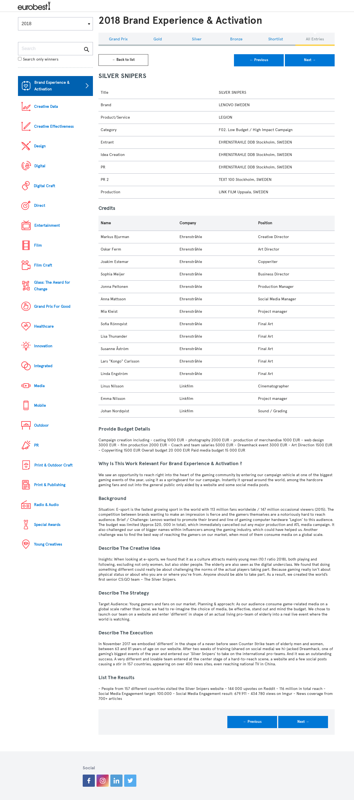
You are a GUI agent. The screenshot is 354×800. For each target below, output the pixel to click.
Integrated (43, 366)
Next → (310, 60)
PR (36, 445)
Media (39, 386)
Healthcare (44, 326)
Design (40, 146)
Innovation (43, 346)
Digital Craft (44, 186)
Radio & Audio (46, 504)
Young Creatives (48, 544)
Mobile (40, 405)
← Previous (259, 60)
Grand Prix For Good (52, 306)
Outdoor (41, 425)
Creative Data (46, 106)
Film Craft (43, 265)
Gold (157, 39)
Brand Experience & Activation (51, 86)
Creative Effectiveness (54, 126)
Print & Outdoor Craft (53, 465)
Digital (39, 166)
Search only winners (38, 59)
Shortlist (275, 39)
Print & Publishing (49, 485)
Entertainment (47, 225)
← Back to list (123, 60)
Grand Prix (118, 39)
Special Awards (47, 524)
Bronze (236, 39)
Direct (39, 205)
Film (38, 245)
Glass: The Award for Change (52, 285)
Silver (197, 39)
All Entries (315, 39)
